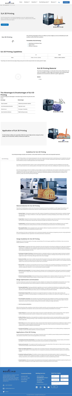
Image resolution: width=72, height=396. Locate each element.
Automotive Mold (24, 376)
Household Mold (24, 379)
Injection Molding (40, 376)
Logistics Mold (23, 381)
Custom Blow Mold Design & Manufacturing (42, 377)
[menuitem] (27, 2)
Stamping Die (39, 380)
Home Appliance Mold (25, 378)
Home (1, 5)
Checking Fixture (40, 382)
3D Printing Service (6, 5)
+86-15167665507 (8, 385)
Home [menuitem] (21, 2)
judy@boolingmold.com (9, 388)
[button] (18, 77)
